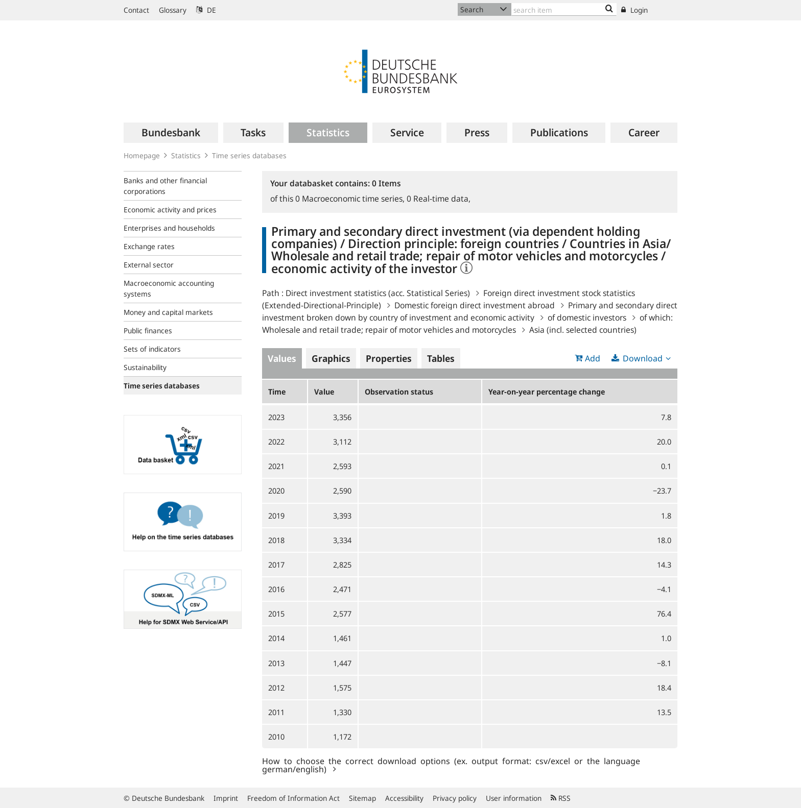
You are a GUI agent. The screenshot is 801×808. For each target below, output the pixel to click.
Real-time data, (438, 198)
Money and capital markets (168, 312)
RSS (561, 798)
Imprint (226, 798)
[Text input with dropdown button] (564, 9)
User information (513, 798)
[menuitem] (171, 133)
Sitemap (362, 798)
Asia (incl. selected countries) (583, 329)
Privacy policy (455, 798)
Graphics (331, 358)
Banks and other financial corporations (165, 186)
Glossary (172, 10)
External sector (149, 265)
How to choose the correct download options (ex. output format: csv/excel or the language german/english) (451, 764)
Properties (389, 358)
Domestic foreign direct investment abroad (474, 305)
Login (634, 10)
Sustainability (145, 367)
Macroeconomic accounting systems (169, 288)
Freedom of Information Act (293, 798)
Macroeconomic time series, (351, 198)
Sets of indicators (152, 349)
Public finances (148, 330)
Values (282, 358)
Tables (441, 358)
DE (206, 10)
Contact (136, 10)
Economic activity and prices (170, 209)
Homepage (142, 155)
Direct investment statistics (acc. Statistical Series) (378, 293)
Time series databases (249, 155)
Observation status (399, 391)
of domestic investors (587, 317)
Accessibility (404, 798)
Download (643, 358)
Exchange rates (149, 246)
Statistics (186, 155)
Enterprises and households (169, 228)
